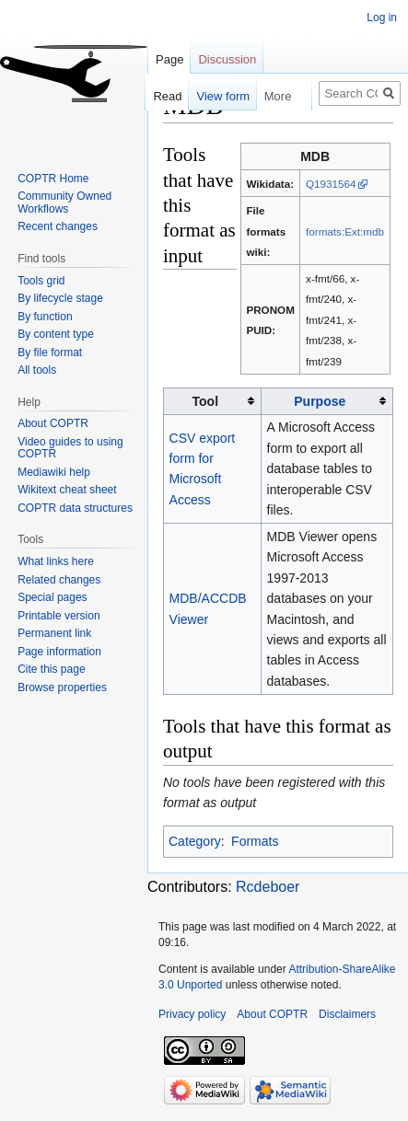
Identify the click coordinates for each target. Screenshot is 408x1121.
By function (44, 316)
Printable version (58, 615)
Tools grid (40, 280)
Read (158, 96)
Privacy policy (192, 1014)
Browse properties (62, 687)
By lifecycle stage (60, 298)
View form (213, 96)
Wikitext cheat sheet (66, 489)
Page (169, 59)
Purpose (319, 401)
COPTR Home (52, 178)
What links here (55, 561)
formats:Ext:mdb (345, 231)
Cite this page (51, 669)
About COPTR (52, 423)
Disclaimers (347, 1014)
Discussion (227, 59)
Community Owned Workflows (64, 202)
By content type (55, 334)
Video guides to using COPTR (70, 448)
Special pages (52, 597)
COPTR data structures (75, 508)
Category (195, 841)
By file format (49, 352)
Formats (254, 841)
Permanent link (54, 633)
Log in (382, 17)
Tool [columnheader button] (205, 401)
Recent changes (57, 226)
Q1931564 (331, 184)
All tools (36, 370)
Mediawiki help (53, 472)
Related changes (58, 579)
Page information (59, 651)
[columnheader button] (326, 400)
